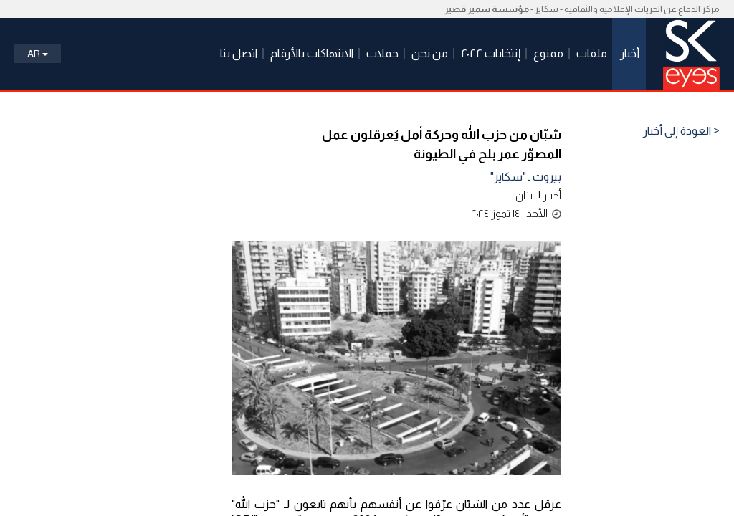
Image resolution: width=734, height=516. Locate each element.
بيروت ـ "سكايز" (525, 177)
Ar (37, 53)
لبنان (525, 195)
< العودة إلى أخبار (681, 131)
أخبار (552, 195)
